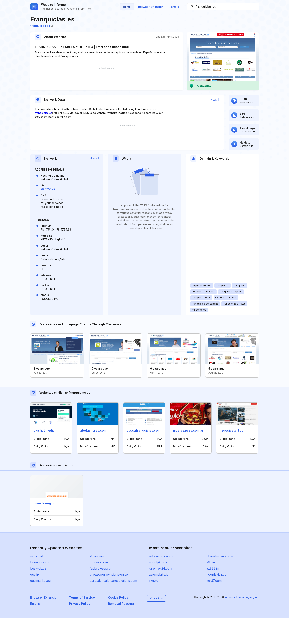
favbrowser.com (101, 568)
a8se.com (97, 556)
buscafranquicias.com (143, 430)
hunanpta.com (40, 562)
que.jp (34, 574)
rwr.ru (153, 580)
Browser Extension (150, 6)
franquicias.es (41, 25)
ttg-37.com (214, 580)
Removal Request (121, 603)
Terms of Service (82, 597)
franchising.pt (44, 503)
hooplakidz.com (217, 574)
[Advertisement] (107, 78)
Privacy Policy (79, 603)
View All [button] (214, 99)
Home (127, 6)
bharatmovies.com (219, 556)
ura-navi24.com (160, 568)
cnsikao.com (99, 562)
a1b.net (211, 562)
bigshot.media (44, 430)
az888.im (212, 568)
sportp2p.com (159, 562)
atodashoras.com (93, 430)
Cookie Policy (118, 597)
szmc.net (36, 556)
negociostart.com (232, 430)
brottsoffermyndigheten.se (109, 574)
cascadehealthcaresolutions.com (113, 580)
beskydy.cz (38, 568)
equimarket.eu (40, 580)
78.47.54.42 (48, 189)
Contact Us (156, 598)
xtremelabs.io (158, 574)
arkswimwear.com (162, 556)
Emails (175, 6)
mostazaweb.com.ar (188, 430)
